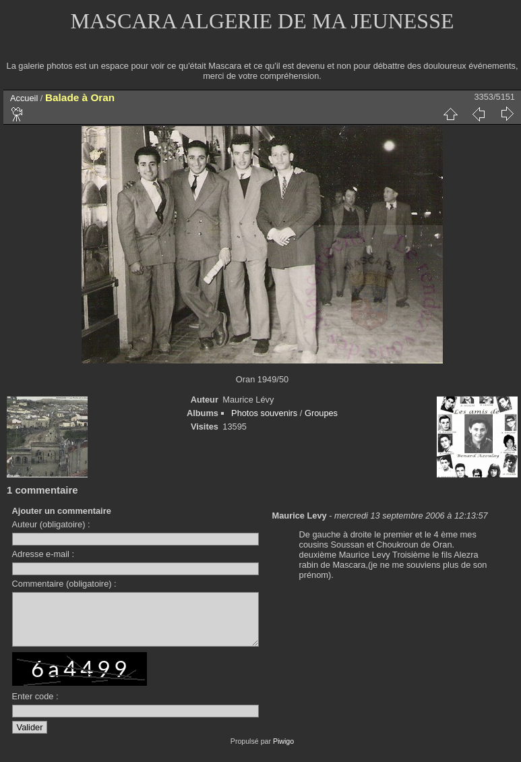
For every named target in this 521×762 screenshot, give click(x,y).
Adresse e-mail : (43, 554)
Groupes (321, 413)
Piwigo (283, 751)
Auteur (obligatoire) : (51, 524)
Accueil (24, 98)
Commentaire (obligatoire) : (64, 584)
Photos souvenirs (264, 413)
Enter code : (35, 706)
